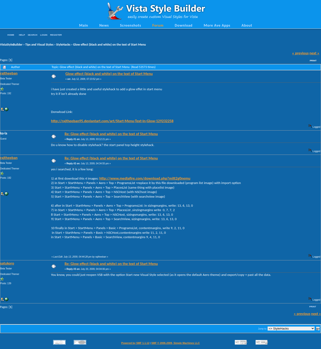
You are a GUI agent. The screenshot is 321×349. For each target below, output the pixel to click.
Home (10, 35)
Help (22, 35)
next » (314, 53)
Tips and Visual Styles (39, 45)
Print (313, 60)
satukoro (7, 263)
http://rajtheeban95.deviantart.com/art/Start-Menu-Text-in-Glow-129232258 (112, 120)
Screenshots (130, 25)
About (247, 25)
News (104, 25)
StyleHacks (63, 45)
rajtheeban (9, 73)
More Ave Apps (217, 25)
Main (83, 25)
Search (32, 35)
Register (56, 35)
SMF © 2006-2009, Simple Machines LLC (175, 343)
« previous (300, 53)
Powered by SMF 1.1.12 (135, 343)
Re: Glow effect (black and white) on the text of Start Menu (111, 133)
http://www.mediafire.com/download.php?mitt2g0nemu (144, 178)
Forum (158, 25)
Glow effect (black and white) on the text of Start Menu (109, 45)
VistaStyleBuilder (11, 45)
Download (184, 25)
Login (43, 35)
